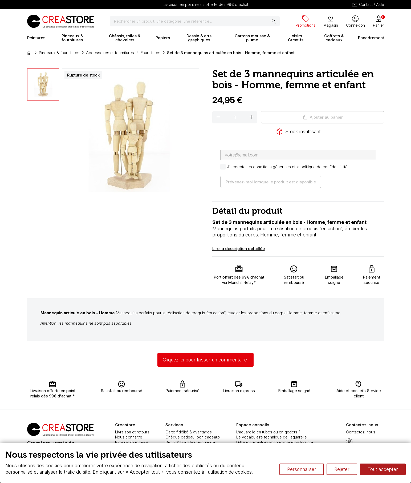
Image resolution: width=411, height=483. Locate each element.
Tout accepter (383, 469)
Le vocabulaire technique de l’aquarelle (271, 437)
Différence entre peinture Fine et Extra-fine (274, 442)
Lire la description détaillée (238, 248)
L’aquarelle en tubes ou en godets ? (268, 431)
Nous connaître (128, 437)
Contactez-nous (360, 431)
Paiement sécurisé (132, 442)
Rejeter (341, 469)
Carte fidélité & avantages (188, 431)
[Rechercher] (195, 21)
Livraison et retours (132, 431)
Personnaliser (301, 469)
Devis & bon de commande (190, 442)
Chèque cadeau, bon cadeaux (192, 437)
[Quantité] (234, 117)
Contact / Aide (367, 4)
